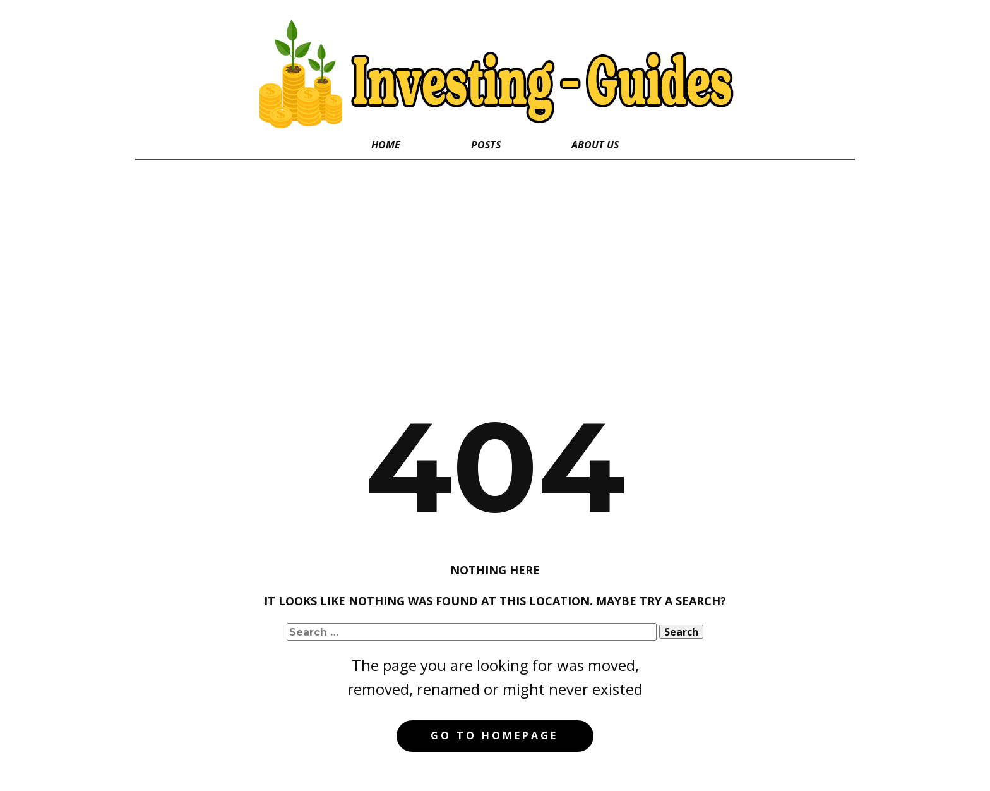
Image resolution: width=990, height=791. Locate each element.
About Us (595, 145)
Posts (486, 145)
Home (385, 145)
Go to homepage (494, 735)
